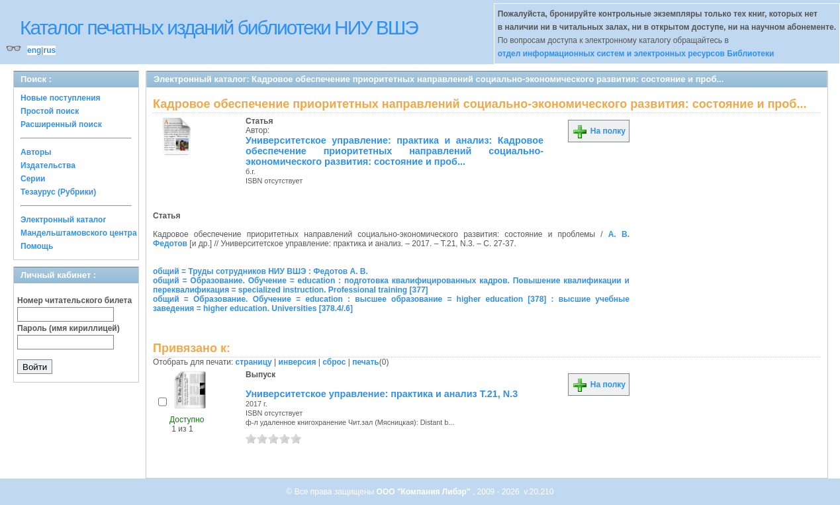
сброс (334, 362)
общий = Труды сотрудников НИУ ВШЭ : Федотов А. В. (260, 271)
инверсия (297, 362)
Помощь (37, 246)
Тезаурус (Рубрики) (58, 192)
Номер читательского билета (74, 300)
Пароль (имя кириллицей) (68, 328)
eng (34, 50)
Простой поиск (50, 111)
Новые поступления (61, 98)
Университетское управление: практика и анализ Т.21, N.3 (382, 394)
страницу (254, 362)
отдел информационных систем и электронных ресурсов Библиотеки (636, 53)
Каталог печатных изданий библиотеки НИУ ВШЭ (219, 27)
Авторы (36, 152)
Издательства (48, 165)
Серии (33, 178)
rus (49, 50)
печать (365, 362)
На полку (599, 131)
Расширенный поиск (61, 124)
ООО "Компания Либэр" (425, 491)
